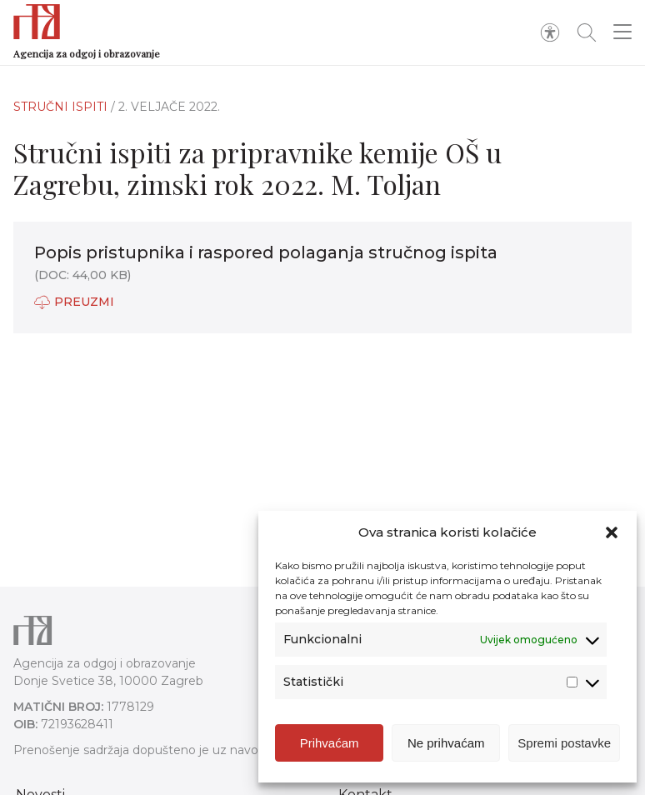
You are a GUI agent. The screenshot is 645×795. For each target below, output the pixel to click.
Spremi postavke (564, 743)
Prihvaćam (329, 743)
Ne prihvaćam (446, 743)
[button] (611, 532)
